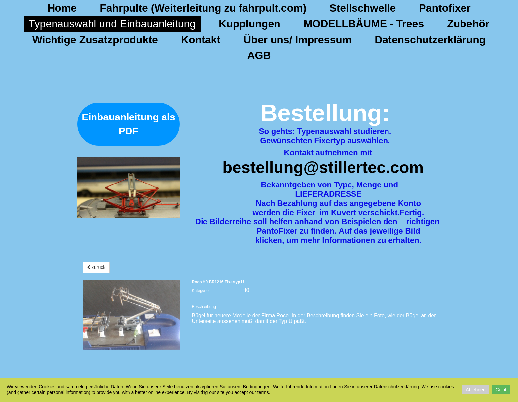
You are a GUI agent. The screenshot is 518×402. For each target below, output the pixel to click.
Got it (501, 389)
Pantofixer (444, 8)
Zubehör (468, 24)
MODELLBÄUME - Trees (364, 24)
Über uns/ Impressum (297, 40)
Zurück (96, 267)
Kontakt (200, 40)
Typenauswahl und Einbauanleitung (112, 24)
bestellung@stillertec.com (323, 167)
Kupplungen (249, 24)
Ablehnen (475, 389)
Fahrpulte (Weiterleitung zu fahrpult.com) (203, 8)
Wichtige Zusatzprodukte (95, 40)
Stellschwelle (362, 8)
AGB (259, 55)
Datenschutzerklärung (430, 40)
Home (62, 8)
